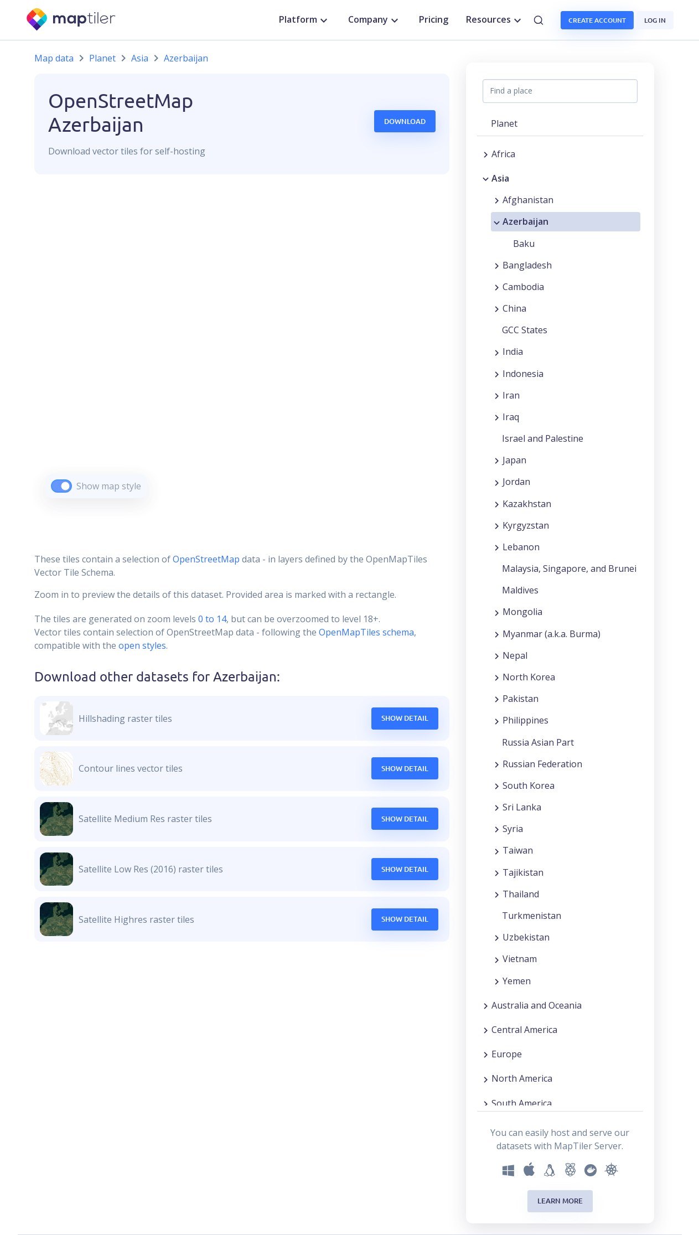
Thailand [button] (521, 894)
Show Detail (404, 718)
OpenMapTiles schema (366, 632)
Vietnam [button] (520, 959)
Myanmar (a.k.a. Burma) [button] (551, 634)
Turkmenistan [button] (531, 916)
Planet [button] (504, 123)
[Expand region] (485, 154)
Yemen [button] (517, 981)
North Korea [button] (529, 677)
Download (405, 121)
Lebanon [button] (521, 547)
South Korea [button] (529, 785)
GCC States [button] (524, 330)
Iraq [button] (511, 417)
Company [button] (374, 20)
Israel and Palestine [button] (542, 438)
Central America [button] (524, 1030)
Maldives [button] (520, 590)
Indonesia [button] (523, 374)
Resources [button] (495, 20)
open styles (142, 645)
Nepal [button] (515, 655)
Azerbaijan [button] (525, 221)
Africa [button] (503, 154)
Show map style (108, 486)
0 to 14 (211, 619)
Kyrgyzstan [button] (526, 525)
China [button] (514, 308)
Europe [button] (506, 1054)
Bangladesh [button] (527, 265)
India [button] (513, 351)
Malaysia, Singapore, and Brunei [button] (569, 568)
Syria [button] (513, 829)
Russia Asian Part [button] (538, 742)
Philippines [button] (525, 720)
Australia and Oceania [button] (536, 1005)
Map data (54, 58)
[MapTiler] (71, 20)
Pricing (433, 19)
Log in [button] (655, 20)
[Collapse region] (485, 178)
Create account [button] (597, 20)
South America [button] (521, 1103)
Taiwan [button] (518, 850)
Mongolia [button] (522, 612)
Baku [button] (524, 243)
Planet (102, 58)
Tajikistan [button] (523, 872)
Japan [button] (514, 460)
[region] (241, 350)
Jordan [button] (516, 482)
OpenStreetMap (206, 559)
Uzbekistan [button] (526, 937)
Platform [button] (304, 20)
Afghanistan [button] (528, 200)
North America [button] (521, 1078)
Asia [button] (500, 178)
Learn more (560, 1201)
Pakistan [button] (521, 699)
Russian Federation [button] (542, 764)
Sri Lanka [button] (522, 807)
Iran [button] (511, 395)
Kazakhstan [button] (527, 504)
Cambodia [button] (523, 287)
